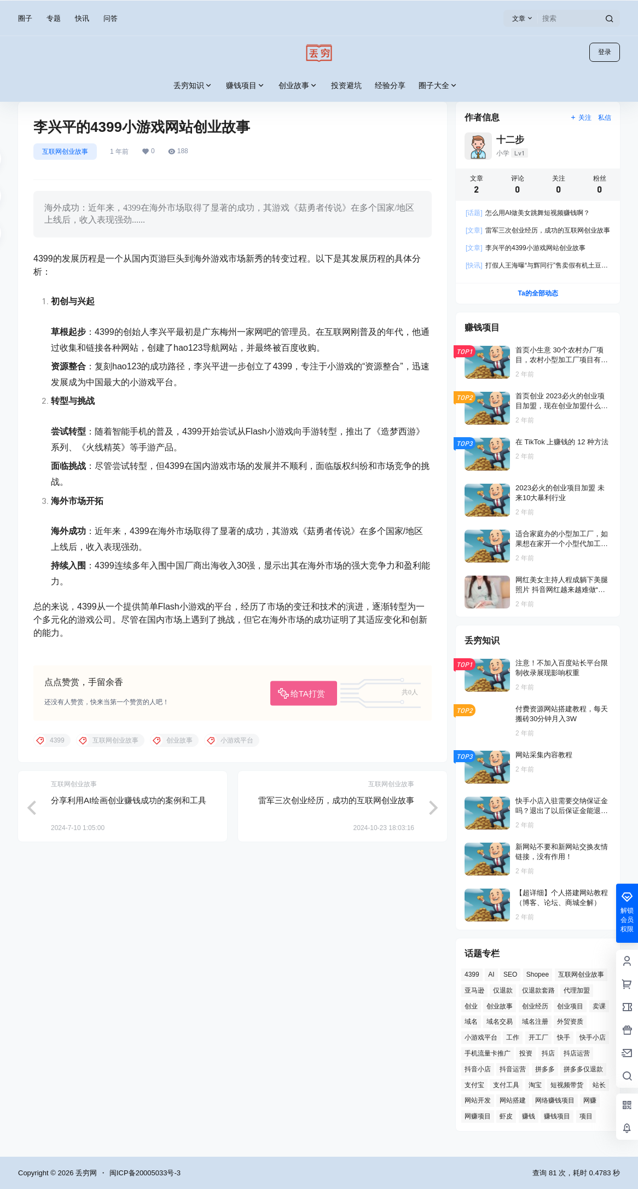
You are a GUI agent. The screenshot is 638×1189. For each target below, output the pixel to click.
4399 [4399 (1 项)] (472, 974)
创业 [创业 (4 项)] (471, 1006)
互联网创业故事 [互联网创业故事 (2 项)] (581, 974)
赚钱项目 (245, 85)
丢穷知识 (193, 85)
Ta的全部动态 (538, 293)
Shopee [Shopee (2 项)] (537, 974)
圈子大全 (438, 85)
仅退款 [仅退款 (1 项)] (503, 990)
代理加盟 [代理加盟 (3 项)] (577, 990)
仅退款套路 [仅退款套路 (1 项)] (538, 990)
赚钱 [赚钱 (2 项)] (528, 1116)
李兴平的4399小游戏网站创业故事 (525, 248)
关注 (580, 117)
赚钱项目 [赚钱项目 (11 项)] (557, 1116)
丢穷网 (85, 1173)
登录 (604, 52)
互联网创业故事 (65, 151)
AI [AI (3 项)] (491, 974)
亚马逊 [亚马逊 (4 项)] (474, 990)
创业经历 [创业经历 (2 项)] (535, 1006)
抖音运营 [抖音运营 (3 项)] (513, 1069)
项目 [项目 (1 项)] (586, 1116)
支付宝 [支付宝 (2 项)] (474, 1085)
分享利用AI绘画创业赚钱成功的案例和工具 (128, 800)
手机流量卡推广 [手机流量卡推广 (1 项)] (488, 1053)
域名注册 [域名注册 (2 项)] (535, 1021)
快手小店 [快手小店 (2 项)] (592, 1037)
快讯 (82, 18)
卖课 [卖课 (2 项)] (599, 1006)
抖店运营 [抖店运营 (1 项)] (577, 1053)
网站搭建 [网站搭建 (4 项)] (513, 1100)
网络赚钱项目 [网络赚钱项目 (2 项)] (555, 1100)
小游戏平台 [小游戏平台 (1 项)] (481, 1037)
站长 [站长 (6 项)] (599, 1085)
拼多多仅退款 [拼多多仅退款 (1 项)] (583, 1069)
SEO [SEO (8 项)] (510, 974)
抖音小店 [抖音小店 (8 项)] (478, 1069)
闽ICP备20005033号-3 (145, 1173)
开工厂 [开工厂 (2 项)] (538, 1037)
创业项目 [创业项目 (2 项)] (570, 1006)
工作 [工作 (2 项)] (512, 1037)
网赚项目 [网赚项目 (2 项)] (478, 1116)
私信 (604, 117)
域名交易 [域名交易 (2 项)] (499, 1021)
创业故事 (298, 85)
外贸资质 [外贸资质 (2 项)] (570, 1021)
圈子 (25, 18)
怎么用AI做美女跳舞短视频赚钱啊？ (528, 213)
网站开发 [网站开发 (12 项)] (478, 1100)
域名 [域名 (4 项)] (471, 1021)
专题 (54, 18)
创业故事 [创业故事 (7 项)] (499, 1006)
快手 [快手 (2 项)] (563, 1037)
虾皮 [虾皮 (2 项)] (506, 1116)
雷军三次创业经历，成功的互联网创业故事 (336, 800)
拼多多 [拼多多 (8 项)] (545, 1069)
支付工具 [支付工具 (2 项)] (506, 1085)
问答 (110, 18)
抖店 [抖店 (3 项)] (548, 1053)
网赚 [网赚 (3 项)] (589, 1100)
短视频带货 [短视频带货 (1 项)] (566, 1085)
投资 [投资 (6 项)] (525, 1053)
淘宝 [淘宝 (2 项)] (535, 1085)
